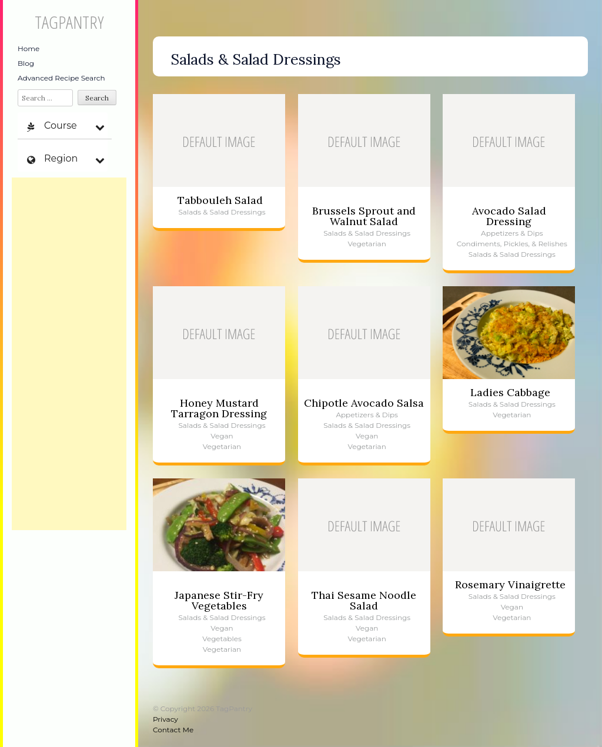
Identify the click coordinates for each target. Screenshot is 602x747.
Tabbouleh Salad (220, 200)
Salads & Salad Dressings (221, 211)
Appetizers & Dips (512, 233)
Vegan (221, 435)
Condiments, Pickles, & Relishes (512, 243)
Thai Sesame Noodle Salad (364, 600)
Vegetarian (367, 243)
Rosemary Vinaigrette (510, 584)
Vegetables (222, 638)
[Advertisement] (69, 353)
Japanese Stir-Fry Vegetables (219, 600)
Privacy (165, 719)
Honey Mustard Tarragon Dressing (219, 408)
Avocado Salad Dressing (509, 216)
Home (28, 48)
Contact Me (173, 729)
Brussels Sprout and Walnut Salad (364, 216)
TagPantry (69, 22)
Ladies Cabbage (510, 392)
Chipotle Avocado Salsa (364, 403)
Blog (26, 63)
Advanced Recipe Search (61, 77)
